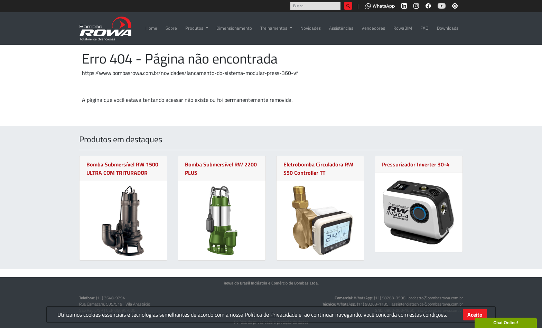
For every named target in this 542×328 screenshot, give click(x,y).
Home (151, 28)
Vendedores (373, 28)
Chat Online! (505, 322)
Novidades (310, 28)
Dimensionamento (234, 28)
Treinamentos (273, 28)
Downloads (447, 28)
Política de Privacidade (271, 314)
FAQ (424, 28)
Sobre (171, 28)
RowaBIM (402, 28)
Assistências (341, 28)
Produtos (194, 28)
